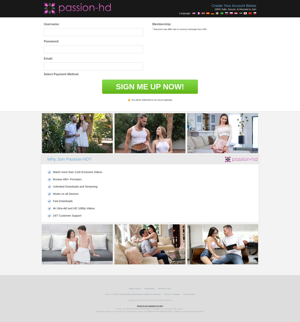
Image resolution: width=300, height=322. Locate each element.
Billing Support (135, 288)
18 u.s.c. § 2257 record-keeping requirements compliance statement (133, 294)
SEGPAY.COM (132, 309)
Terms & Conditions (172, 294)
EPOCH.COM (144, 309)
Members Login (164, 288)
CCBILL (157, 309)
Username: (52, 24)
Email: (48, 58)
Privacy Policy (189, 294)
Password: (51, 41)
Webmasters (149, 288)
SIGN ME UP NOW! (150, 87)
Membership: (161, 24)
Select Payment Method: (61, 74)
